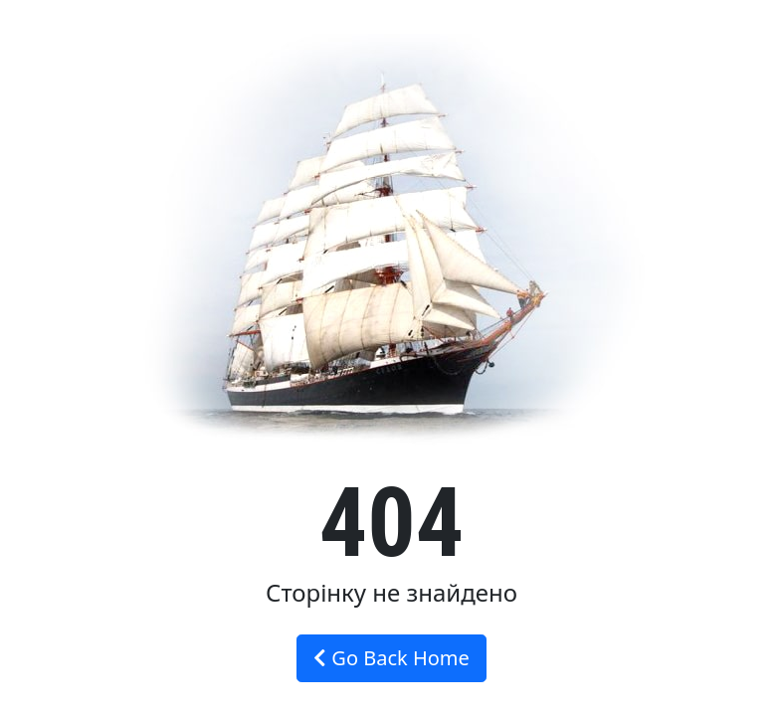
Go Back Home (391, 657)
